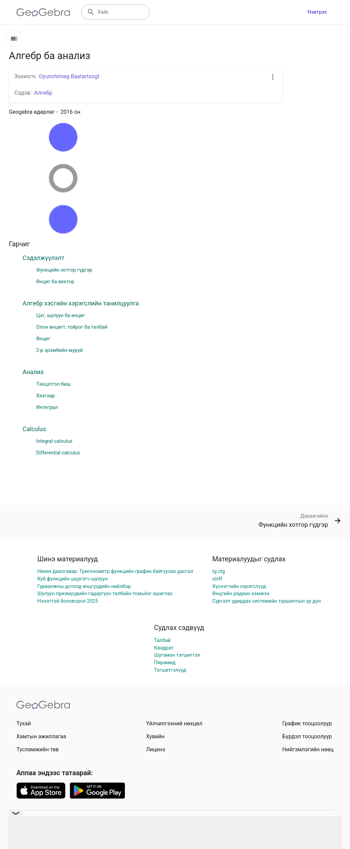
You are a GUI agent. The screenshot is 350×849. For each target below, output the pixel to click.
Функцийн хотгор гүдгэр (64, 270)
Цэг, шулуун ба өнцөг (60, 315)
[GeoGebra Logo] (43, 12)
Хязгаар (45, 396)
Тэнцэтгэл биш (53, 384)
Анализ (33, 371)
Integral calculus (54, 441)
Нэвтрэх (317, 12)
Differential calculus (58, 453)
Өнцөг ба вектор (55, 282)
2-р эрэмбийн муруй (59, 350)
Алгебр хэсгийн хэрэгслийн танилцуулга (81, 303)
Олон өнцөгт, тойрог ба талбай (71, 327)
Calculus (34, 429)
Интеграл (47, 407)
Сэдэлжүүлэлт (43, 257)
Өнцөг (43, 339)
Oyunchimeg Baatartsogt (69, 76)
